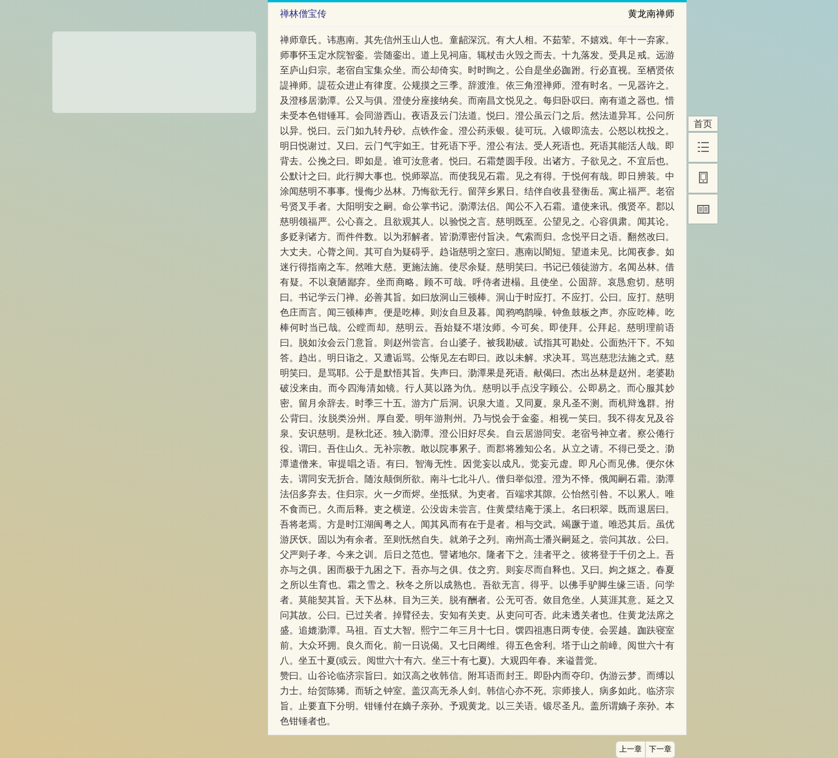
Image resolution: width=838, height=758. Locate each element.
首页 (703, 124)
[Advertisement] (154, 68)
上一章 (630, 749)
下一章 (660, 749)
